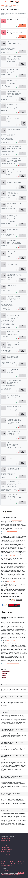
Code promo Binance (5, 838)
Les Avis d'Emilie (4, 870)
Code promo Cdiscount (12, 531)
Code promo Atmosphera (6, 849)
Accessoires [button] (4, 673)
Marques (15, 5)
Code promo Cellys (11, 555)
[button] (16, 26)
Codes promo (9, 5)
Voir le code (22, 25)
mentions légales (4, 874)
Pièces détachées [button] (5, 671)
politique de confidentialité (14, 874)
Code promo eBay (11, 581)
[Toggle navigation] (26, 2)
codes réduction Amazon (17, 520)
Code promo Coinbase (5, 844)
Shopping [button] (4, 677)
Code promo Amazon (7, 6)
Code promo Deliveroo (5, 842)
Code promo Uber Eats (5, 840)
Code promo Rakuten (5, 847)
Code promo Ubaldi (11, 640)
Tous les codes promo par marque (8, 865)
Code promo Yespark (5, 853)
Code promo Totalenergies (6, 845)
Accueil (2, 5)
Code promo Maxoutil (5, 851)
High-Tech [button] (4, 675)
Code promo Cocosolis (5, 854)
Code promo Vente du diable (13, 663)
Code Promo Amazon (5, 659)
